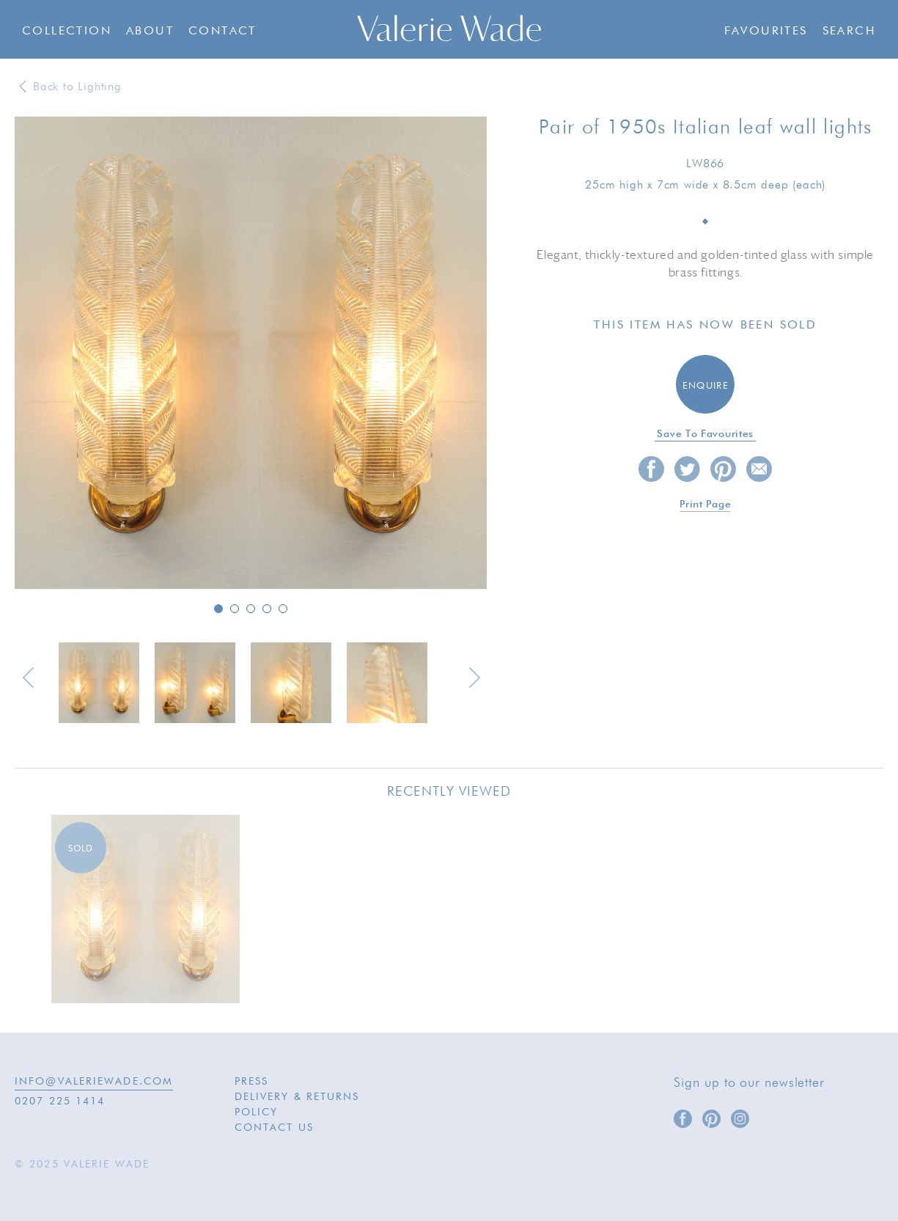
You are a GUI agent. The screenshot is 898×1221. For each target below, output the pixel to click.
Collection (66, 31)
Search (849, 31)
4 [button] (266, 608)
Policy (257, 1112)
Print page (705, 504)
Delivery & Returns (297, 1097)
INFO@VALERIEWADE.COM (94, 1082)
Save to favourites (705, 434)
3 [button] (250, 608)
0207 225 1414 (60, 1101)
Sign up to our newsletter (749, 1083)
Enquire (705, 386)
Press (252, 1082)
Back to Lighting (77, 87)
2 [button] (234, 608)
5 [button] (283, 608)
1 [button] (218, 608)
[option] (251, 354)
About (150, 31)
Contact (222, 31)
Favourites (766, 31)
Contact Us (274, 1128)
